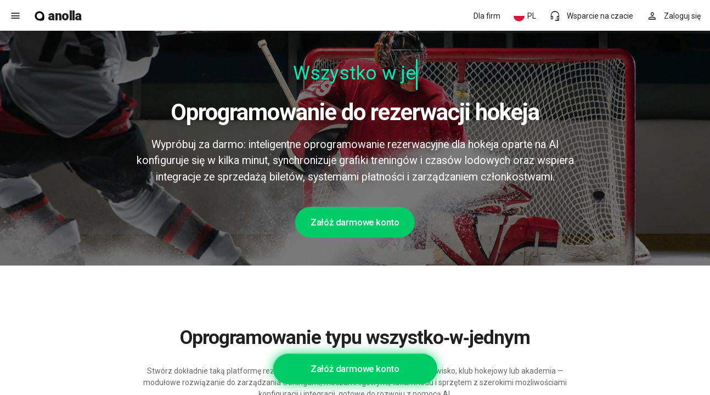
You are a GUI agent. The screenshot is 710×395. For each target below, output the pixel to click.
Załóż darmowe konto (355, 222)
